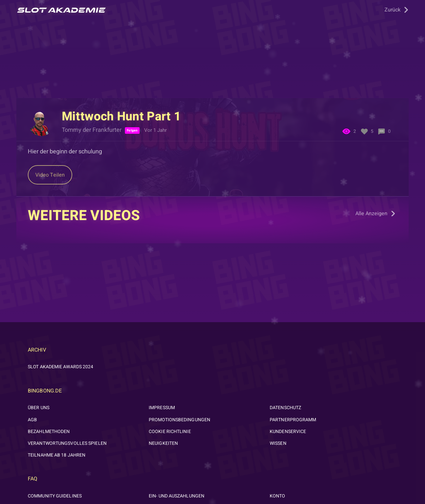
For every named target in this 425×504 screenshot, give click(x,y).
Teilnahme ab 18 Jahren (56, 455)
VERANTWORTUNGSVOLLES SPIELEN (67, 443)
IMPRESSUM (162, 407)
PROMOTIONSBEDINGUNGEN (179, 419)
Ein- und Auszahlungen (176, 496)
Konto (277, 496)
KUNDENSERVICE (288, 431)
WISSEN (278, 443)
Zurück (392, 9)
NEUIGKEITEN (163, 443)
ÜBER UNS (38, 407)
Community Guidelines (55, 496)
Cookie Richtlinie (170, 431)
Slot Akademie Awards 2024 (61, 366)
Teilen (50, 175)
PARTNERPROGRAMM (293, 419)
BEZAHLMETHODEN (49, 431)
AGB (32, 419)
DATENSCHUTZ (285, 407)
